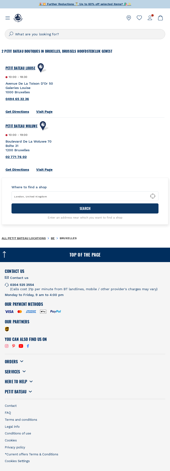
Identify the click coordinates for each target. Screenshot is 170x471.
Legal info (12, 426)
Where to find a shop (29, 187)
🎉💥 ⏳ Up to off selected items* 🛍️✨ (85, 4)
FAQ (8, 412)
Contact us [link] (19, 278)
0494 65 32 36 (17, 99)
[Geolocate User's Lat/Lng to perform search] (153, 196)
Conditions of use (18, 433)
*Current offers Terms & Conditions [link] (31, 454)
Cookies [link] (11, 440)
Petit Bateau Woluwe (21, 126)
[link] (129, 18)
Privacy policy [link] (15, 447)
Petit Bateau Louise (20, 68)
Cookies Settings (17, 461)
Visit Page (44, 111)
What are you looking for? (37, 34)
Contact (11, 406)
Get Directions (17, 111)
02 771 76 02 (16, 157)
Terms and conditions (21, 419)
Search (85, 208)
